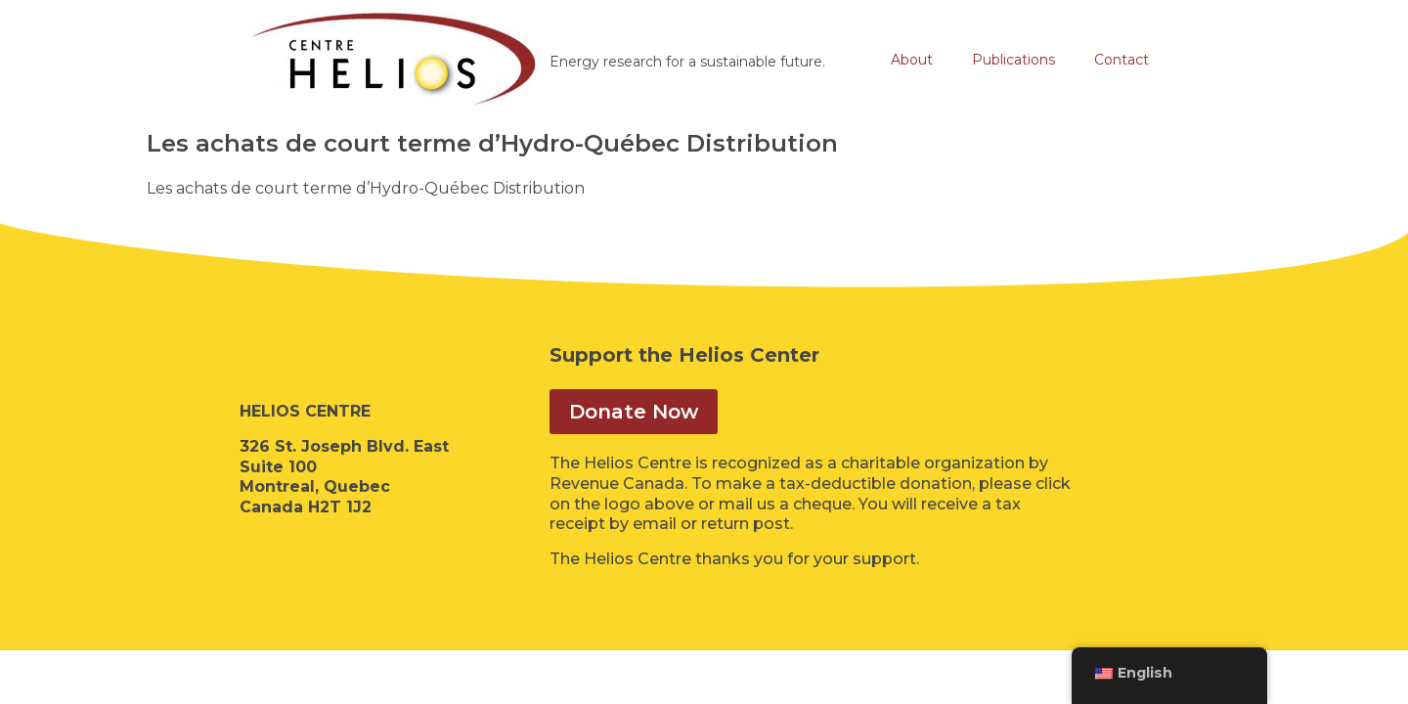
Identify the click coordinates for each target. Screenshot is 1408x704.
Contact (1121, 59)
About (912, 59)
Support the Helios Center (684, 355)
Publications (1013, 59)
